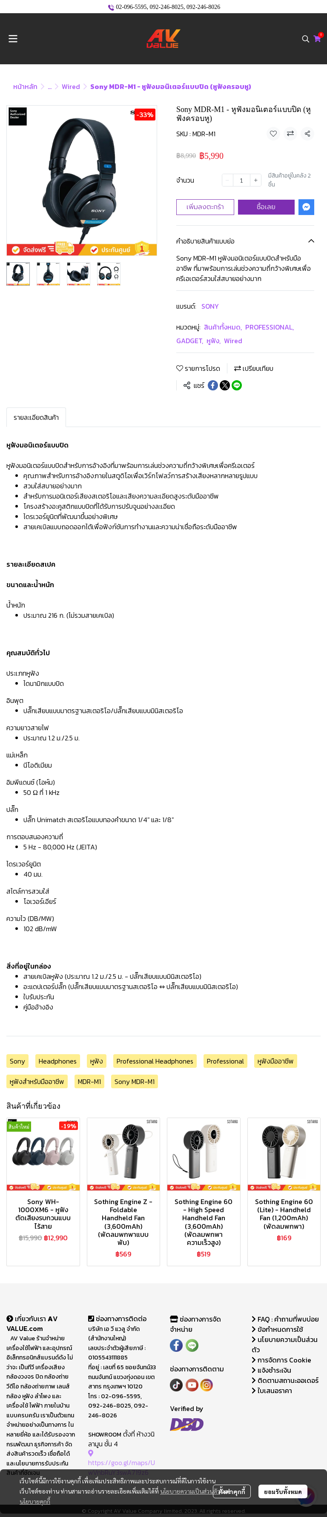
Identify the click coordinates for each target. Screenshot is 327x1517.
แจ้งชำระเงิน (271, 1370)
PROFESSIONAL (269, 327)
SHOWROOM (104, 1434)
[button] (306, 39)
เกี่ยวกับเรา (27, 1318)
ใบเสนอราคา (272, 1390)
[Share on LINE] (237, 385)
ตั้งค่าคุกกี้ (231, 1491)
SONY (210, 306)
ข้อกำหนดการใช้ (277, 1329)
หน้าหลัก (25, 86)
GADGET (189, 341)
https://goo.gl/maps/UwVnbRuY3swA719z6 (121, 1462)
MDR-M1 (89, 1081)
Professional (225, 1061)
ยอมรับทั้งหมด (283, 1491)
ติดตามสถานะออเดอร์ (285, 1380)
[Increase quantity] (255, 180)
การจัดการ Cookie (281, 1360)
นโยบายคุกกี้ (35, 1501)
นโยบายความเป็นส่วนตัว (190, 1491)
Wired (71, 86)
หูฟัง (214, 341)
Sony (17, 1061)
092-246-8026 (203, 7)
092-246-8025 (167, 7)
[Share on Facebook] (213, 385)
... (50, 86)
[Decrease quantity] (227, 180)
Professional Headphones (155, 1061)
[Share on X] (225, 385)
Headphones (58, 1061)
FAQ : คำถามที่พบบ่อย (286, 1319)
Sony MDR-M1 (135, 1081)
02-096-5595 (131, 7)
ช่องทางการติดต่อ (117, 1318)
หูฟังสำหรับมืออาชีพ (37, 1081)
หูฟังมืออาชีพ (276, 1061)
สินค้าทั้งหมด (223, 327)
